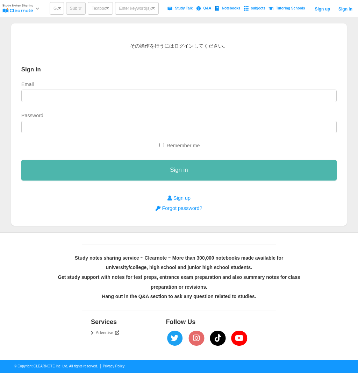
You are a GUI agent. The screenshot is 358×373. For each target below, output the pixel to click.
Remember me (183, 145)
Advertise (108, 332)
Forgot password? (179, 208)
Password (32, 115)
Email (27, 84)
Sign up (322, 9)
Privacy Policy (113, 366)
